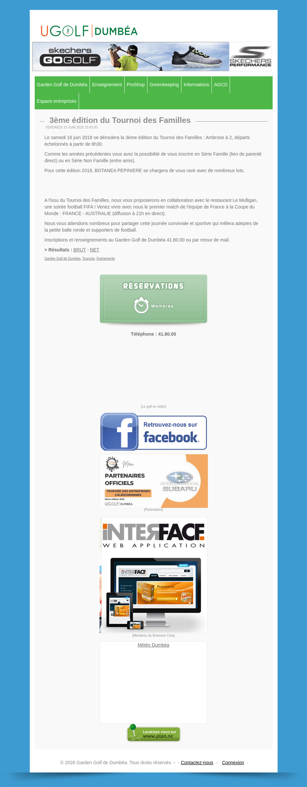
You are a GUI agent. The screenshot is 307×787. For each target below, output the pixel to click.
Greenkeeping (164, 84)
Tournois (88, 258)
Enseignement (107, 84)
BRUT (79, 249)
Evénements (105, 258)
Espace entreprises (57, 101)
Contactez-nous (197, 762)
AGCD (220, 84)
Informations (196, 84)
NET (94, 249)
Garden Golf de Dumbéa (62, 84)
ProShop (136, 84)
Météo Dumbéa (154, 645)
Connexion (233, 762)
